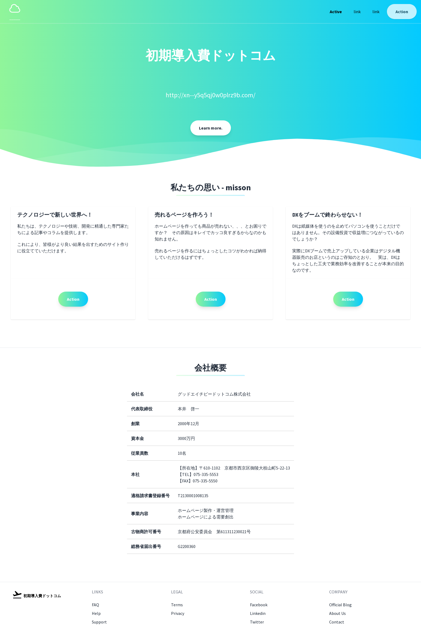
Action (401, 11)
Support (99, 622)
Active (336, 11)
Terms (177, 604)
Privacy (177, 613)
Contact (336, 622)
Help (96, 613)
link (357, 11)
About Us (337, 613)
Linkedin (258, 613)
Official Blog (340, 604)
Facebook (258, 604)
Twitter (257, 622)
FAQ (95, 604)
